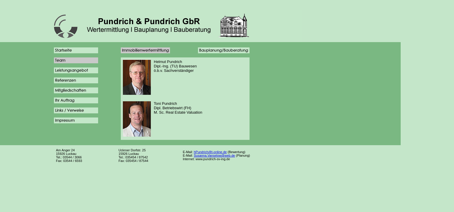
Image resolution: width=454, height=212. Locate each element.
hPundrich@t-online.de (210, 152)
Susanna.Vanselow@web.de (214, 155)
